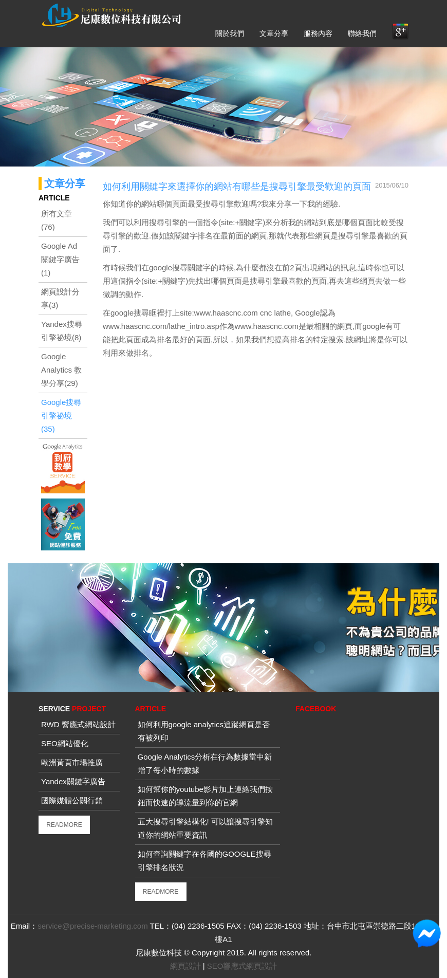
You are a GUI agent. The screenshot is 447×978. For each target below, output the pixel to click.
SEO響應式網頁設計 (242, 966)
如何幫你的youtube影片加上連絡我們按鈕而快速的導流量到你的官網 (205, 796)
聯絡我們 (362, 33)
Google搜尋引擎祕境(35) (61, 415)
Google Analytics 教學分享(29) (61, 369)
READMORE (64, 824)
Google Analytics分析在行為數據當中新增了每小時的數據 (205, 763)
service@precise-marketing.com (92, 925)
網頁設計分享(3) (60, 298)
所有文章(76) (56, 220)
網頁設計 (185, 966)
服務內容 (318, 33)
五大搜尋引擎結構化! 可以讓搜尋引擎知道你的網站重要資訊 (205, 828)
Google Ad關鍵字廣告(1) (60, 259)
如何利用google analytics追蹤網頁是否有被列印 (204, 731)
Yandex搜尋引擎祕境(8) (61, 331)
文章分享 (273, 33)
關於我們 (229, 33)
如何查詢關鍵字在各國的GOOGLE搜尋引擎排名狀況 (204, 861)
